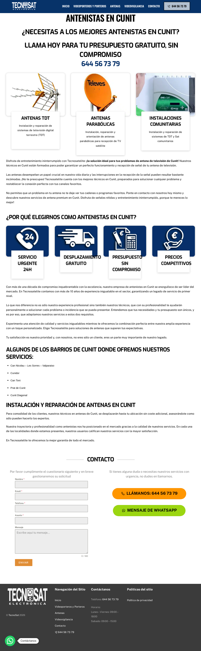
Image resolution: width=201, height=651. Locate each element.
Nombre (20, 479)
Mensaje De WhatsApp (149, 510)
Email (18, 491)
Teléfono (20, 503)
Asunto (19, 515)
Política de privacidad (140, 600)
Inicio (65, 6)
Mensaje (19, 527)
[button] (10, 641)
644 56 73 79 (176, 6)
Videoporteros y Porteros (89, 6)
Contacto (154, 6)
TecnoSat (14, 615)
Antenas (115, 6)
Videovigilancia (134, 6)
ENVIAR (24, 562)
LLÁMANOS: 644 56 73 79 (149, 493)
